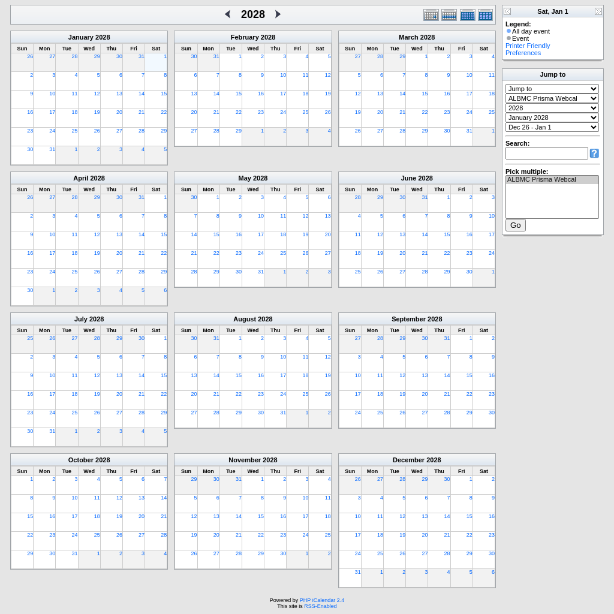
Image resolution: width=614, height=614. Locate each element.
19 (97, 112)
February (245, 37)
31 (142, 56)
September (409, 319)
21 (142, 112)
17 (52, 112)
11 (75, 94)
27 (52, 56)
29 (97, 56)
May (245, 178)
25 (75, 131)
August (244, 319)
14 (142, 94)
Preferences (523, 52)
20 (119, 112)
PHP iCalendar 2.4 (322, 600)
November (244, 459)
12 (97, 94)
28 (75, 56)
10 (52, 94)
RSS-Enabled (320, 606)
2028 (102, 37)
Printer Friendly (527, 45)
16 (30, 112)
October (81, 459)
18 (75, 112)
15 (164, 94)
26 (30, 56)
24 (52, 131)
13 (119, 94)
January (81, 37)
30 (119, 56)
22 (164, 112)
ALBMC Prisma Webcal (552, 180)
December (409, 459)
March (408, 37)
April (80, 178)
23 (30, 131)
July (81, 319)
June (409, 178)
